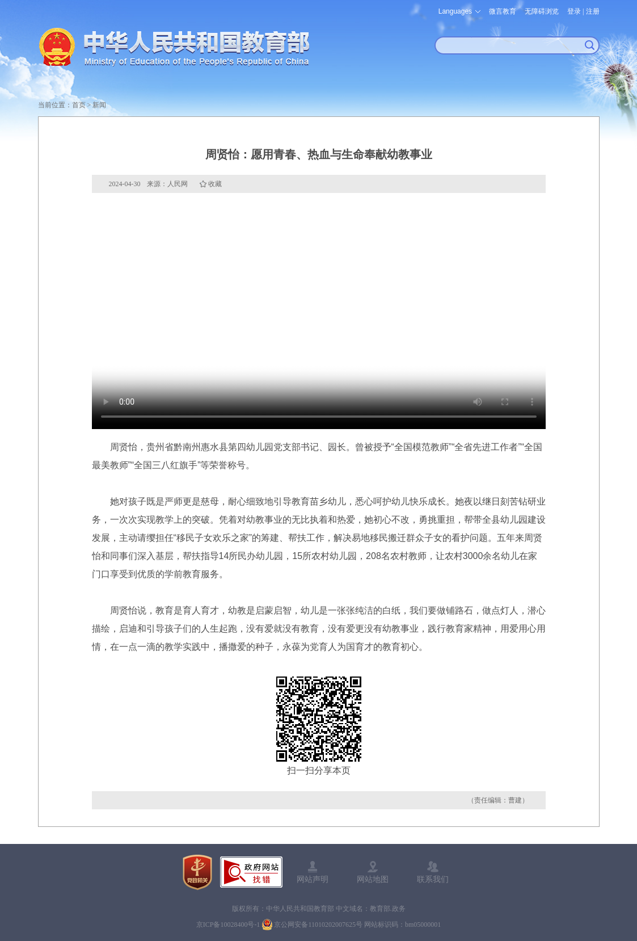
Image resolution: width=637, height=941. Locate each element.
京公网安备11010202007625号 (318, 925)
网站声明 (312, 879)
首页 (79, 105)
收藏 (215, 184)
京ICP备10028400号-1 (228, 925)
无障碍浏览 (542, 11)
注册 (593, 11)
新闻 (99, 105)
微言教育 (502, 11)
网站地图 (373, 879)
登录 (574, 11)
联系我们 (433, 879)
